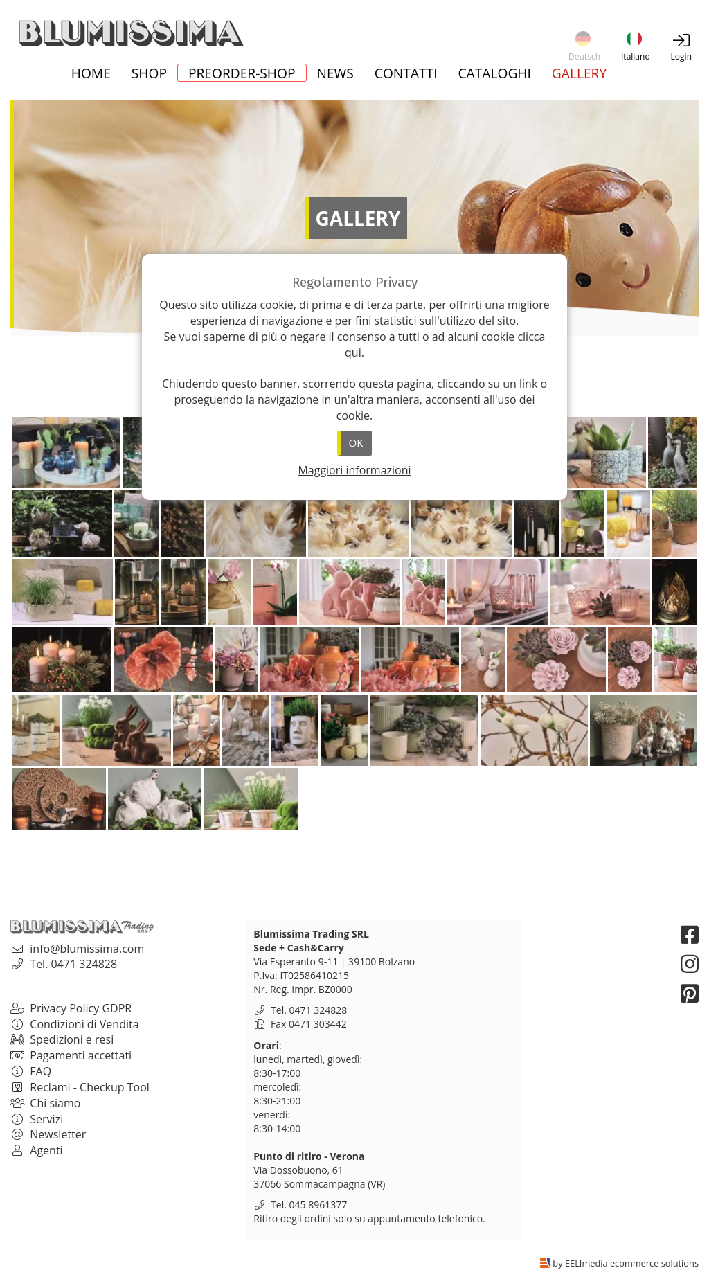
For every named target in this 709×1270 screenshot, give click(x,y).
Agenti (36, 1150)
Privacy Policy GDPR (71, 1008)
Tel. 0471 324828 (73, 964)
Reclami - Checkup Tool (80, 1087)
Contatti (406, 74)
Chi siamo (45, 1103)
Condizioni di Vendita (74, 1024)
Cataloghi (494, 74)
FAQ (30, 1071)
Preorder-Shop (242, 73)
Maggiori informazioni (354, 470)
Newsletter (48, 1134)
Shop (149, 74)
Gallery (579, 74)
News (335, 74)
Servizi (36, 1119)
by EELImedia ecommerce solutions (626, 1263)
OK (356, 442)
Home (91, 74)
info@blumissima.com (87, 948)
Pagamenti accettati (71, 1055)
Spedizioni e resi (62, 1039)
